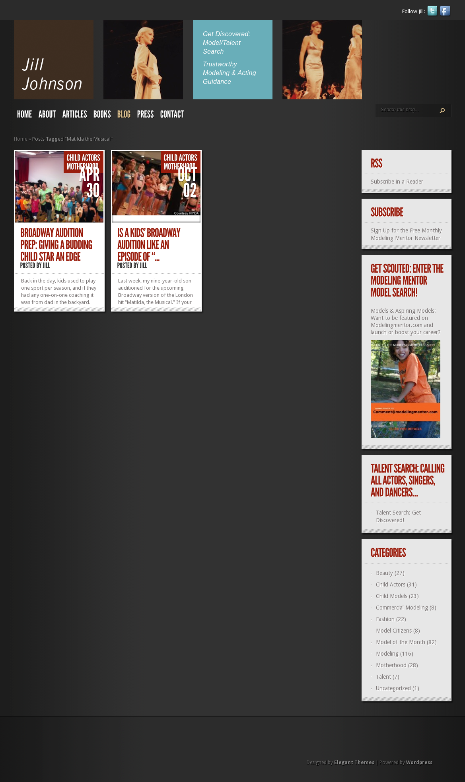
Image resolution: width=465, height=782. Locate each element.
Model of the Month (400, 642)
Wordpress (419, 762)
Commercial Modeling (402, 607)
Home (20, 139)
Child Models (391, 596)
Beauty (384, 573)
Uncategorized (393, 688)
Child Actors (390, 584)
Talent (383, 677)
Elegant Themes (354, 762)
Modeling (387, 653)
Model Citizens (394, 630)
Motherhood (391, 665)
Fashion (385, 619)
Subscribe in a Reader (397, 181)
